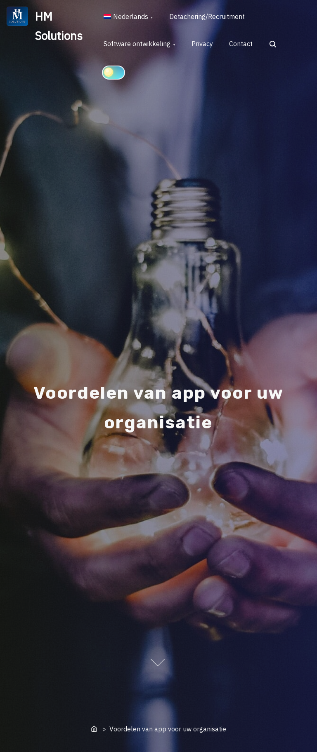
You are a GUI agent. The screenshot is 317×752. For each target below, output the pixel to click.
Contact (242, 44)
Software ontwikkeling (137, 44)
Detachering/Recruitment (208, 17)
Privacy (203, 44)
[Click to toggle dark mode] (113, 73)
